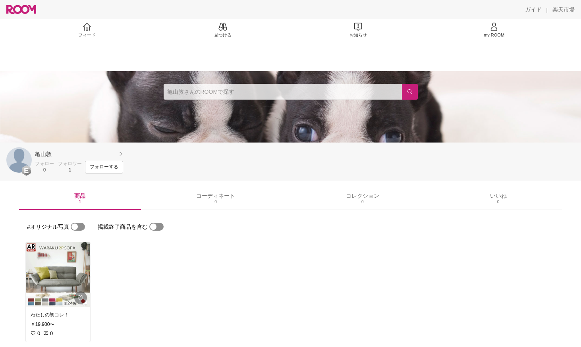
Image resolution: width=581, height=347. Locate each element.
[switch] (78, 227)
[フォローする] (104, 167)
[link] (58, 274)
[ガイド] (533, 9)
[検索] (410, 92)
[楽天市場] (563, 9)
